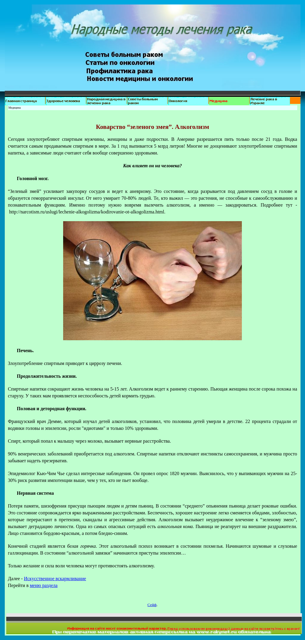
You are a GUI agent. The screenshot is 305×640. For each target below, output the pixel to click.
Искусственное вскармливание (55, 578)
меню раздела (43, 585)
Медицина (15, 107)
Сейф (152, 604)
